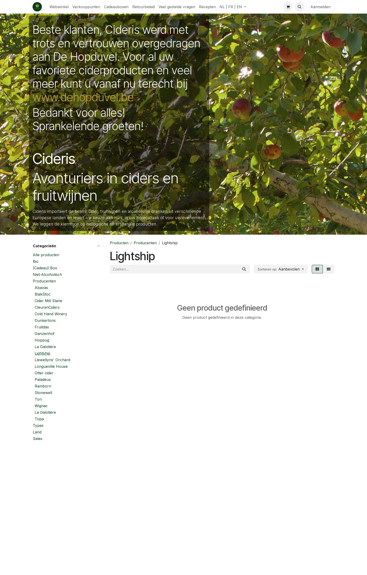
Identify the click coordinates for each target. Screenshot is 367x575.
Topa (39, 419)
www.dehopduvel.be (83, 97)
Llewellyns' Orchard (52, 359)
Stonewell (43, 392)
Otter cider (44, 373)
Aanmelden (320, 6)
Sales (37, 438)
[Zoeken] (244, 269)
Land (37, 432)
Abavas (41, 287)
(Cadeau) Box (45, 268)
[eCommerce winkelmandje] (288, 7)
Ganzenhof (45, 333)
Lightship (42, 353)
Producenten (44, 281)
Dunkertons (45, 320)
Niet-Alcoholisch (47, 274)
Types (38, 425)
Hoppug (42, 340)
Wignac (41, 405)
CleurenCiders (47, 307)
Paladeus (43, 379)
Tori (38, 399)
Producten (119, 243)
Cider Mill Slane (48, 300)
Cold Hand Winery (51, 314)
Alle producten (46, 254)
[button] (300, 7)
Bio (35, 261)
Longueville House (51, 366)
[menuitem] (59, 6)
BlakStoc (43, 294)
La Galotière (45, 346)
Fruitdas (42, 327)
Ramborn (43, 386)
